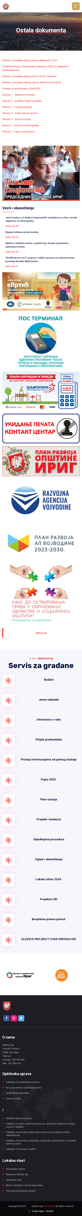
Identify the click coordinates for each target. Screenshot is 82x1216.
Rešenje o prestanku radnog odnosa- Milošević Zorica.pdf (31, 82)
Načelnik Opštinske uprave (19, 1118)
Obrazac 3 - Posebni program (17, 107)
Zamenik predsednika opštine (21, 1190)
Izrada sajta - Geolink (42, 1211)
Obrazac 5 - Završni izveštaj (16, 119)
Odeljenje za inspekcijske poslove (23, 1082)
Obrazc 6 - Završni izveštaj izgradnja (20, 125)
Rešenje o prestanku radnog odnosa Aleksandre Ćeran (29, 60)
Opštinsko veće (14, 1180)
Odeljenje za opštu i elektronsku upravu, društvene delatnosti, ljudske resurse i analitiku (40, 1125)
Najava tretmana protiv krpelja (21, 232)
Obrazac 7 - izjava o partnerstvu (18, 131)
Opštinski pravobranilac (17, 1093)
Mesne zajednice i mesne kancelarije (24, 1185)
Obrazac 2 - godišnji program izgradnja (21, 100)
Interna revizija (13, 1098)
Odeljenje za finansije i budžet (21, 1149)
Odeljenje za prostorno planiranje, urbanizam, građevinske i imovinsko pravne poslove (41, 1142)
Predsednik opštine (15, 1169)
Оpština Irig (41, 633)
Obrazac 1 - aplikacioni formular (18, 94)
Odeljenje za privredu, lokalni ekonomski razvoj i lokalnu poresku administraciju (38, 1134)
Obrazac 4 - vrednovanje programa (19, 113)
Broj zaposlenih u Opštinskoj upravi (23, 1087)
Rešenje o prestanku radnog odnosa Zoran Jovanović (29, 76)
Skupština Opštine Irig (17, 1174)
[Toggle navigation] (76, 6)
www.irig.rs (49, 1206)
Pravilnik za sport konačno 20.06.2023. (21, 88)
